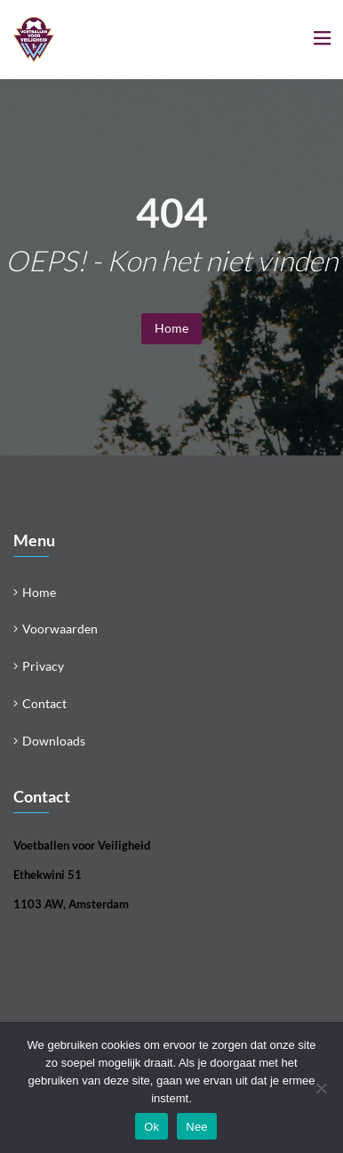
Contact (44, 703)
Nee (197, 1126)
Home (171, 327)
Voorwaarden (60, 628)
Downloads (53, 740)
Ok (151, 1126)
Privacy (43, 665)
